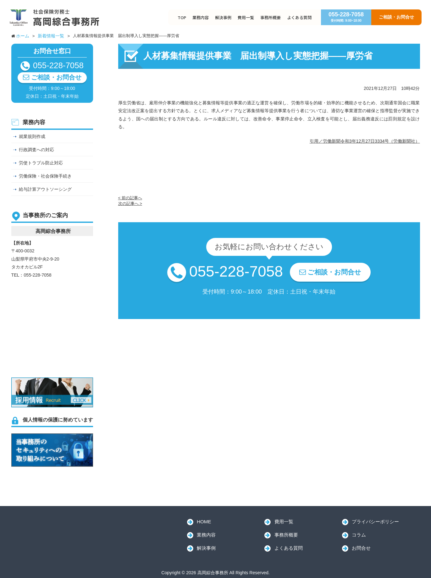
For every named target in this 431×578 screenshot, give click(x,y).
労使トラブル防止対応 (41, 162)
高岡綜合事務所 (55, 530)
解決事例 (223, 17)
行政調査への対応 (36, 149)
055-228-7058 (346, 16)
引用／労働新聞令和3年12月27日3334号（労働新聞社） (365, 141)
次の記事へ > (130, 203)
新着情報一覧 (51, 35)
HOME (204, 521)
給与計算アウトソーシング (45, 189)
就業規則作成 (32, 136)
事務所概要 (270, 17)
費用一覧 (246, 17)
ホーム (22, 35)
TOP (182, 17)
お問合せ (361, 548)
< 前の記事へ (130, 197)
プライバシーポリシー (375, 521)
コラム (359, 534)
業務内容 (200, 17)
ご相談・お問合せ (396, 16)
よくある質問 (299, 17)
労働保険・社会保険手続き (45, 176)
